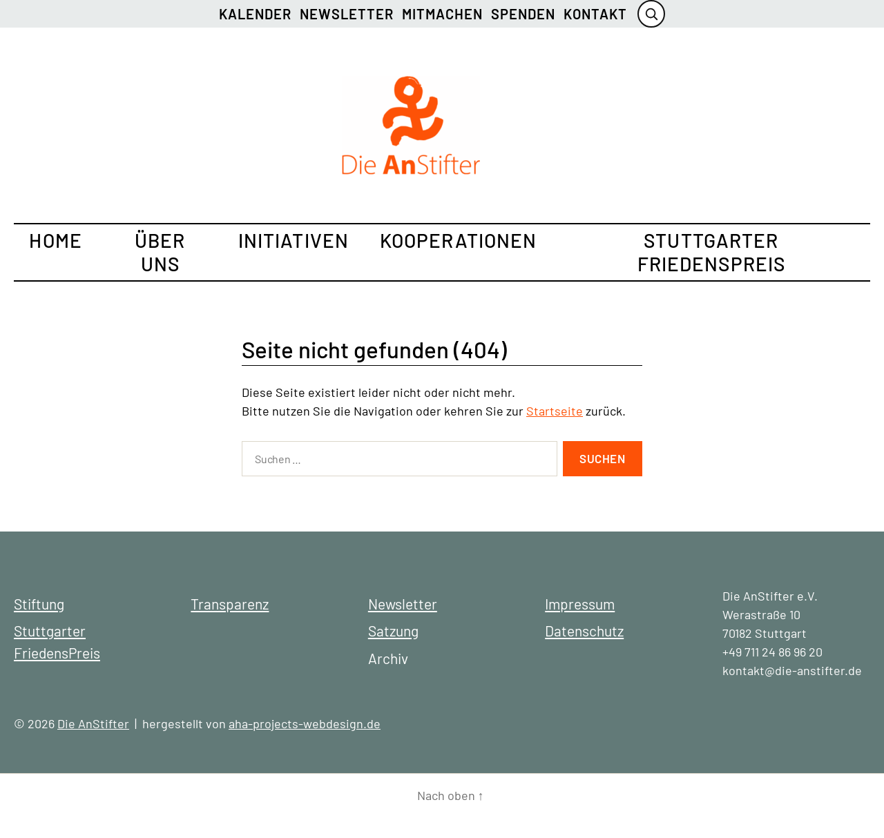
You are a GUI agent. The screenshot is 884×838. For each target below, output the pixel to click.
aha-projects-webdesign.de (305, 723)
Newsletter (347, 14)
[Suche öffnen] (651, 14)
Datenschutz (584, 630)
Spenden (523, 14)
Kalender (255, 14)
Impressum (580, 603)
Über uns (160, 251)
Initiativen (293, 240)
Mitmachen (442, 14)
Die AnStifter (93, 723)
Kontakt (595, 14)
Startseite (554, 410)
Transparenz (230, 603)
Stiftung (39, 603)
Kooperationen (458, 240)
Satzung (393, 630)
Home (55, 240)
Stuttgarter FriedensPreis (711, 251)
